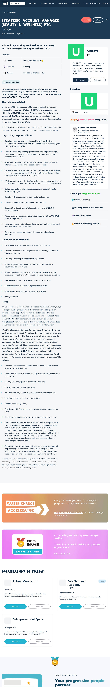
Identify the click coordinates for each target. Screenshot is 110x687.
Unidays (92, 50)
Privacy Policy (19, 679)
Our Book (85, 666)
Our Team (85, 662)
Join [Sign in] (29, 658)
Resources (76, 3)
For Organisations (93, 3)
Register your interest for (68, 512)
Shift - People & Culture (64, 669)
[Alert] (80, 80)
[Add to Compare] (98, 80)
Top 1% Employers (46, 3)
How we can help (61, 658)
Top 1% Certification (62, 666)
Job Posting (59, 662)
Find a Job (32, 662)
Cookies (28, 679)
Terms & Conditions (8, 679)
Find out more (62, 553)
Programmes (62, 3)
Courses (31, 666)
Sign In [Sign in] (105, 3)
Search (15, 3)
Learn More (66, 608)
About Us (85, 658)
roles (32, 3)
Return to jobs (9, 12)
